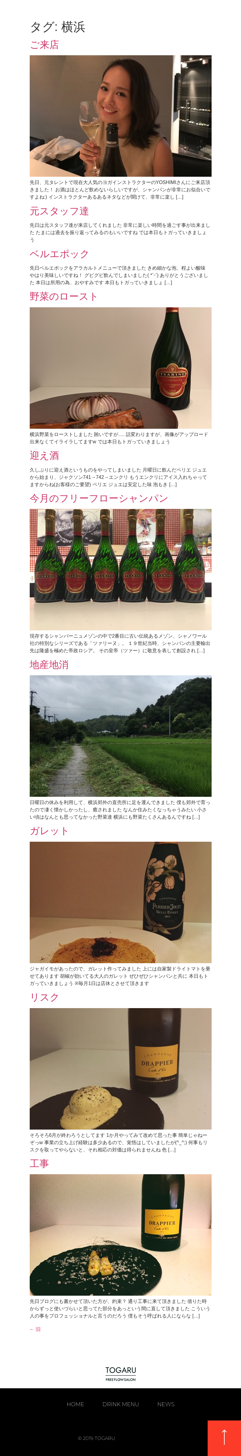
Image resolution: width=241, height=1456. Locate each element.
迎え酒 (44, 455)
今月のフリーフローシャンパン (99, 498)
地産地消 (49, 664)
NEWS (166, 1404)
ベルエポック (60, 253)
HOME (75, 1404)
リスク (45, 997)
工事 (39, 1163)
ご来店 (44, 44)
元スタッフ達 (59, 211)
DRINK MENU (120, 1404)
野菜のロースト (64, 296)
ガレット (50, 830)
